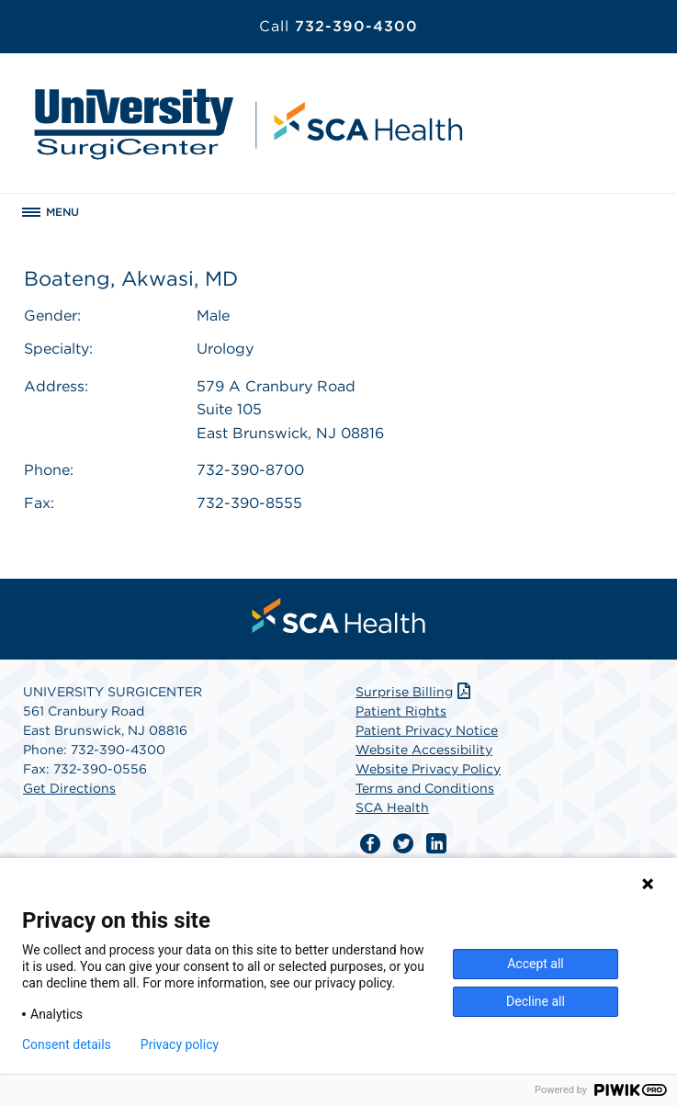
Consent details (66, 1044)
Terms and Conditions (424, 788)
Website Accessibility (423, 749)
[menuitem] (339, 615)
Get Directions (69, 788)
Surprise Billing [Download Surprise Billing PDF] (414, 691)
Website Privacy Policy (428, 769)
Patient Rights (400, 711)
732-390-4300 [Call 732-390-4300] (338, 26)
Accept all (535, 963)
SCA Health (392, 807)
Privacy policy (180, 1044)
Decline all (535, 1001)
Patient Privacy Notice (426, 730)
